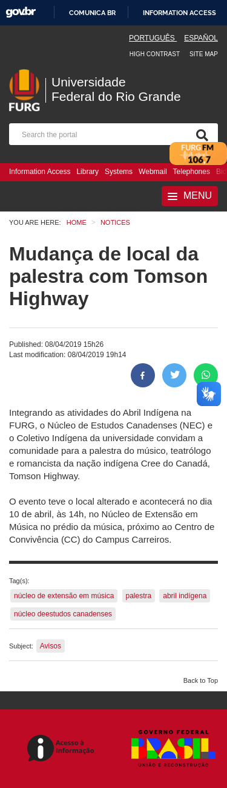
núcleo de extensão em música (64, 596)
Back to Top (200, 680)
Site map (203, 54)
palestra (139, 596)
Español (201, 38)
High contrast (155, 54)
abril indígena (184, 596)
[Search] (200, 134)
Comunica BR (92, 12)
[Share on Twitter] (174, 375)
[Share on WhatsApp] (206, 375)
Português (153, 38)
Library (87, 171)
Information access (179, 12)
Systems (119, 171)
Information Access (39, 171)
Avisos (50, 646)
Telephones (191, 171)
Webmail (152, 171)
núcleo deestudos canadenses (63, 614)
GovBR (20, 12)
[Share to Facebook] (143, 375)
